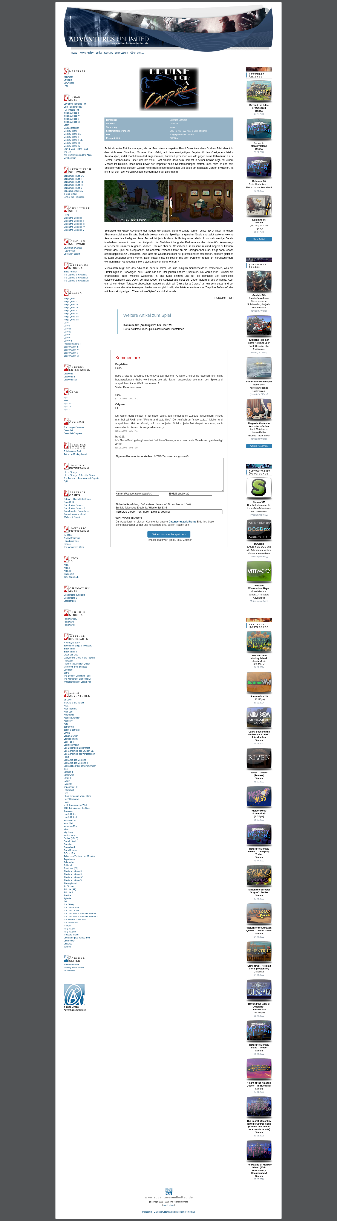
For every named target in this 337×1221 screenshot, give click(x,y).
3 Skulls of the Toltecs (74, 703)
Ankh (66, 565)
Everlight (68, 784)
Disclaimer (181, 1212)
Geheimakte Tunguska (74, 595)
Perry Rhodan (70, 850)
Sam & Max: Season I (74, 505)
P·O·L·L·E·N (69, 853)
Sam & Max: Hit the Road (76, 149)
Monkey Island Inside (74, 967)
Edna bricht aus (71, 541)
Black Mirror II (70, 652)
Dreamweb (69, 775)
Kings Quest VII (71, 316)
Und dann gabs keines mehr (77, 938)
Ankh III (67, 571)
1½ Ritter (68, 535)
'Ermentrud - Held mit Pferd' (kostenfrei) (259, 955)
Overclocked (70, 841)
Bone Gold (69, 502)
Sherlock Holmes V (73, 880)
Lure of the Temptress (74, 197)
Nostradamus (70, 835)
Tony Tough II (70, 931)
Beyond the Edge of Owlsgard (78, 646)
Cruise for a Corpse (73, 248)
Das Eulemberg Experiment (77, 748)
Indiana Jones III (71, 113)
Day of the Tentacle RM (75, 104)
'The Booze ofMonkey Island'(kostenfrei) (259, 646)
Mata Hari (68, 823)
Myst (66, 397)
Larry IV (67, 332)
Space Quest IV (71, 350)
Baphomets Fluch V (73, 188)
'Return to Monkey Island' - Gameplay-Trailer (259, 840)
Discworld (68, 373)
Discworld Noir (70, 380)
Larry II (67, 326)
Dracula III (69, 772)
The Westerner (71, 922)
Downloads (69, 83)
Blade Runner (70, 271)
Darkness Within (71, 745)
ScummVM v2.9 (259, 684)
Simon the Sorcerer (73, 218)
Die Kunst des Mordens (75, 760)
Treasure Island (71, 935)
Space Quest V (71, 353)
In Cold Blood (70, 194)
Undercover (69, 941)
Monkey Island (70, 131)
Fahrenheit (69, 790)
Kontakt (191, 1212)
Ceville (67, 733)
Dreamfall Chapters (73, 433)
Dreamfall (68, 430)
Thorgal (67, 925)
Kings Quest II (70, 301)
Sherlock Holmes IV (73, 877)
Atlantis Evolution (72, 718)
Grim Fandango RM (73, 107)
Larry (66, 322)
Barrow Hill (69, 727)
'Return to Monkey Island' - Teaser (259, 1034)
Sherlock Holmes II (73, 871)
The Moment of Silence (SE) (77, 679)
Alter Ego (68, 712)
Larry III (67, 329)
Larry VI (67, 338)
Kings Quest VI (71, 313)
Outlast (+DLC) (71, 838)
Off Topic (68, 80)
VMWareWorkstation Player (259, 575)
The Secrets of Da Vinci (75, 919)
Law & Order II (70, 817)
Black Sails (69, 574)
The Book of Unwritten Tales (77, 676)
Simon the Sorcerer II (74, 221)
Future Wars (69, 251)
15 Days (68, 700)
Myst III (67, 403)
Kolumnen (68, 77)
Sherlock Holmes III (73, 874)
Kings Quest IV (71, 307)
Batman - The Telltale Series (77, 499)
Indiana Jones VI (72, 122)
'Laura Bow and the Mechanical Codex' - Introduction (259, 723)
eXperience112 (71, 787)
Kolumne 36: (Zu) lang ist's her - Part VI (148, 325)
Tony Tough (69, 928)
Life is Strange (70, 472)
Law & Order (70, 814)
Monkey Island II (71, 137)
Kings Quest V (70, 310)
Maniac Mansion (71, 128)
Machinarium (70, 820)
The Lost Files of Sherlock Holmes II (81, 916)
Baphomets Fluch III (73, 182)
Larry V (67, 335)
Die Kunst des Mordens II (76, 763)
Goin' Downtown (71, 799)
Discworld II (69, 377)
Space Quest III (71, 347)
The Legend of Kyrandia (75, 275)
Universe (68, 944)
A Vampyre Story (72, 642)
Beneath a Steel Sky (73, 191)
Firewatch (68, 661)
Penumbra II (69, 847)
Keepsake (68, 811)
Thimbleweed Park (72, 451)
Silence (67, 544)
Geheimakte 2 (70, 598)
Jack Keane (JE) (71, 577)
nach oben (169, 1205)
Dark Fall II (69, 742)
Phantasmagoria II (72, 344)
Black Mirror (69, 649)
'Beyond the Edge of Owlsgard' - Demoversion (259, 995)
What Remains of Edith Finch (78, 682)
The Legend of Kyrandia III (76, 281)
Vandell (67, 947)
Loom (66, 125)
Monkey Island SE (72, 134)
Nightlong (68, 832)
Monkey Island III (72, 143)
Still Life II (68, 892)
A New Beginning (72, 538)
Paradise (68, 844)
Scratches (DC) (71, 868)
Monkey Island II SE (73, 140)
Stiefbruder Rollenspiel (259, 370)
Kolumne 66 (259, 169)
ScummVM (259, 490)
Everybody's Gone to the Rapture (79, 658)
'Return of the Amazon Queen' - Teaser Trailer (259, 917)
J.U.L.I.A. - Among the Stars (77, 808)
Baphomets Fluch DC (74, 176)
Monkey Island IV (72, 146)
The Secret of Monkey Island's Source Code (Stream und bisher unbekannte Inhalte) (259, 1113)
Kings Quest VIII (71, 319)
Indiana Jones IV (72, 116)
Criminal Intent (70, 739)
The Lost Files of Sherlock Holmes (80, 913)
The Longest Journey (74, 427)
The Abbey (69, 904)
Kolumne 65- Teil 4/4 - (259, 209)
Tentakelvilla (69, 970)
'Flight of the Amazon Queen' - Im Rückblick (259, 1072)
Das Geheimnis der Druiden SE (79, 751)
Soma (66, 673)
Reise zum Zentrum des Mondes (79, 856)
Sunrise (67, 895)
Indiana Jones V (71, 119)
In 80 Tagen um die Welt (75, 805)
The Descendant (71, 907)
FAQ (66, 86)
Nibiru (66, 829)
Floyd (66, 215)
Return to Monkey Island (75, 454)
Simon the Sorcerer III (74, 224)
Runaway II (69, 622)
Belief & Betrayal (72, 730)
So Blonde (69, 886)
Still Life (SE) (70, 889)
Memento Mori (70, 826)
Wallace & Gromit (72, 517)
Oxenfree (68, 670)
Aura (66, 724)
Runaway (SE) (70, 619)
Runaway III (69, 625)
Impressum (147, 1212)
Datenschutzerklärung (182, 528)
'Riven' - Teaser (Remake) (259, 762)
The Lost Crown (71, 910)
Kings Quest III (71, 304)
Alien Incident (70, 709)
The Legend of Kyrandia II (76, 278)
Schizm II (68, 865)
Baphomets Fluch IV (73, 185)
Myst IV (67, 406)
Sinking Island (70, 883)
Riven (66, 400)
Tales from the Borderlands (76, 511)
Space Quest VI (71, 356)
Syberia (67, 898)
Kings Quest (69, 298)
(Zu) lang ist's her (259, 328)
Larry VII (68, 341)
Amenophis (69, 715)
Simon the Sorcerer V (74, 230)
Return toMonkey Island (259, 132)
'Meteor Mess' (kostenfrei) (259, 800)
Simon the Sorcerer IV (74, 227)
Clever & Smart (71, 736)
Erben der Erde (71, 655)
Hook (66, 802)
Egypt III (68, 778)
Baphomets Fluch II (73, 179)
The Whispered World (74, 547)
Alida (66, 706)
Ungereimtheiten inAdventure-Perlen (259, 412)
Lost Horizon (70, 601)
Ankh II (67, 568)
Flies (66, 793)
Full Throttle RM (71, 110)
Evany (67, 781)
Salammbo (69, 862)
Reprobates (69, 859)
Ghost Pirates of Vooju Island (77, 796)
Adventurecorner (72, 964)
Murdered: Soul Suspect (75, 667)
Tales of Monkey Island (75, 514)
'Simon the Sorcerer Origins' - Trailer (259, 879)
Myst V (67, 409)
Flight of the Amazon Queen (77, 664)
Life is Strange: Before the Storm (79, 475)
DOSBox (259, 532)
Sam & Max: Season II (74, 508)
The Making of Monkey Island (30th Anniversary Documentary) (259, 1157)
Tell (65, 901)
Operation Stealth (72, 254)
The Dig (67, 152)
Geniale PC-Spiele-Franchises (259, 284)
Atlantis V (68, 721)
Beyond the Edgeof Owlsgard (259, 94)
